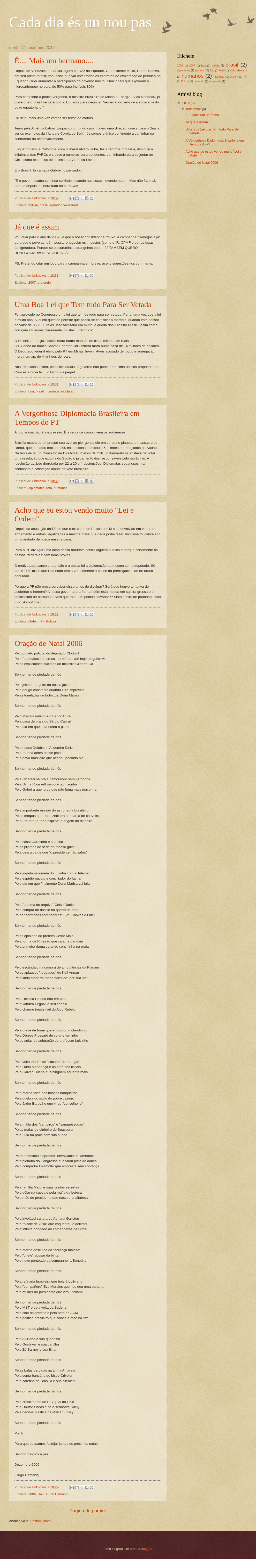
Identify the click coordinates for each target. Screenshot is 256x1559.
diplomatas (36, 488)
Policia (51, 621)
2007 (32, 282)
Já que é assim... (39, 227)
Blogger (146, 1549)
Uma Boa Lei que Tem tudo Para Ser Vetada (83, 304)
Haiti (41, 1494)
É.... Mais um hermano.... (53, 60)
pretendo (44, 282)
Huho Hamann (56, 1494)
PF (42, 621)
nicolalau (67, 391)
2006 (32, 1494)
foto (49, 488)
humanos (52, 391)
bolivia (33, 205)
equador (55, 205)
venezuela (71, 205)
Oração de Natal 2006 (48, 643)
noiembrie (194, 109)
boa (31, 391)
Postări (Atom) (40, 1521)
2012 (186, 103)
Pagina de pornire (88, 1510)
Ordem (33, 621)
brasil (44, 205)
